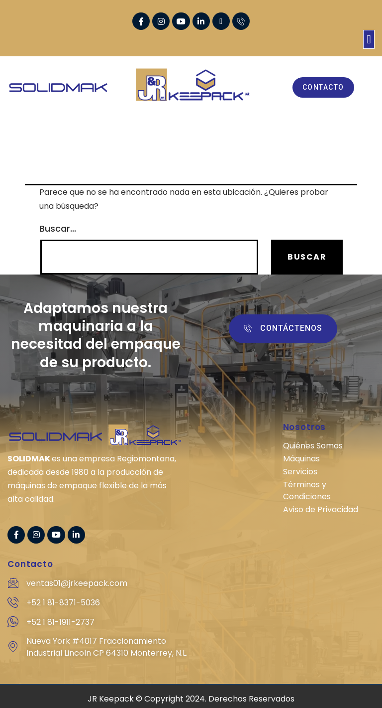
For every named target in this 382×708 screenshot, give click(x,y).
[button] (369, 39)
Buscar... (57, 229)
